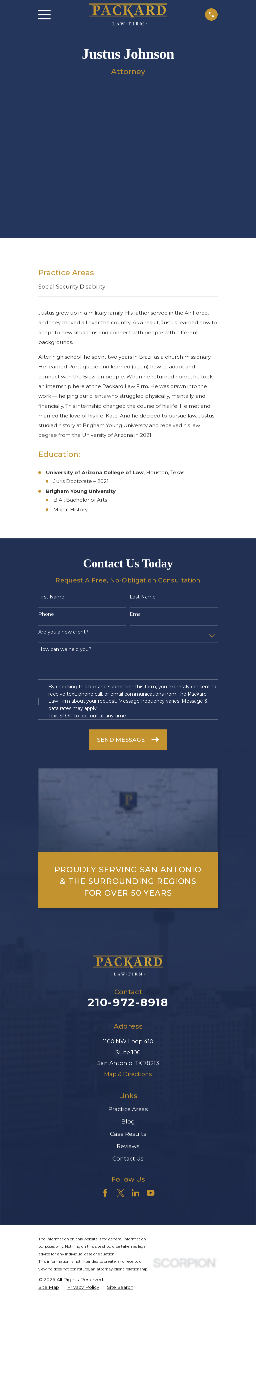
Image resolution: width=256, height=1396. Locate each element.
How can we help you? (64, 649)
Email (136, 614)
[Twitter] (120, 1193)
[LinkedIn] (135, 1193)
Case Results (128, 1133)
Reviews (128, 1146)
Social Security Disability (71, 286)
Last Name (143, 597)
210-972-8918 (128, 1002)
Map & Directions (128, 1074)
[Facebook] (105, 1193)
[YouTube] (150, 1193)
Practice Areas (128, 1109)
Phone (46, 614)
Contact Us (128, 1158)
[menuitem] (48, 1287)
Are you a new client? (63, 632)
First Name (51, 597)
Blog (128, 1121)
